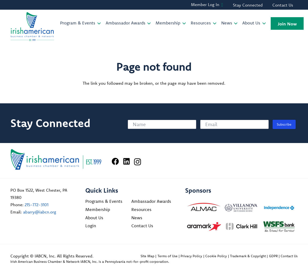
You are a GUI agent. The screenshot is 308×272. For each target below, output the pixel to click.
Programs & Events (103, 201)
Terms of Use (168, 256)
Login (90, 225)
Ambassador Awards (151, 201)
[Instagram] (137, 162)
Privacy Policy (191, 256)
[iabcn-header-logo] (32, 26)
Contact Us (142, 225)
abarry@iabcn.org (39, 211)
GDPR (273, 256)
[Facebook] (115, 161)
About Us (94, 217)
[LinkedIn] (126, 161)
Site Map (147, 256)
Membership (97, 209)
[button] (98, 23)
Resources (141, 209)
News (136, 217)
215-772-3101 (36, 204)
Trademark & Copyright (248, 256)
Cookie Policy (216, 256)
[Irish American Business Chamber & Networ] (56, 159)
